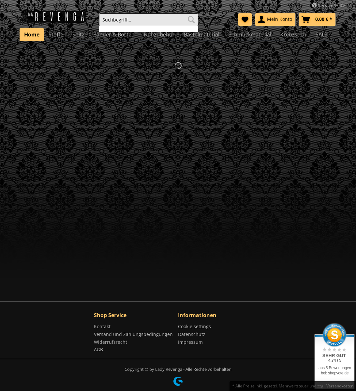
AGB (98, 349)
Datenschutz (191, 334)
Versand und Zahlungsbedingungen (133, 334)
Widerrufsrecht (110, 342)
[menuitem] (149, 22)
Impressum (190, 342)
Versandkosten (339, 386)
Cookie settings (194, 326)
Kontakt (102, 326)
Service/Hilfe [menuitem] (329, 5)
